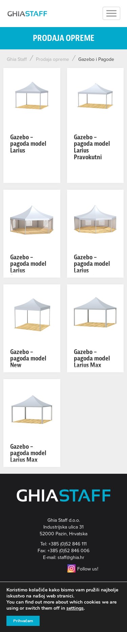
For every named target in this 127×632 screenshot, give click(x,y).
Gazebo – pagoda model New (28, 359)
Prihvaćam (23, 621)
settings (75, 608)
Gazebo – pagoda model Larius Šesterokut (28, 267)
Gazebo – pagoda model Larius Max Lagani (92, 362)
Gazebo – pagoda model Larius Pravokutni (92, 147)
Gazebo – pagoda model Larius (28, 144)
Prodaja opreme (52, 59)
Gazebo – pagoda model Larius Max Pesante (28, 456)
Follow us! (82, 569)
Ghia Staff (17, 59)
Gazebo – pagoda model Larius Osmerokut (92, 267)
